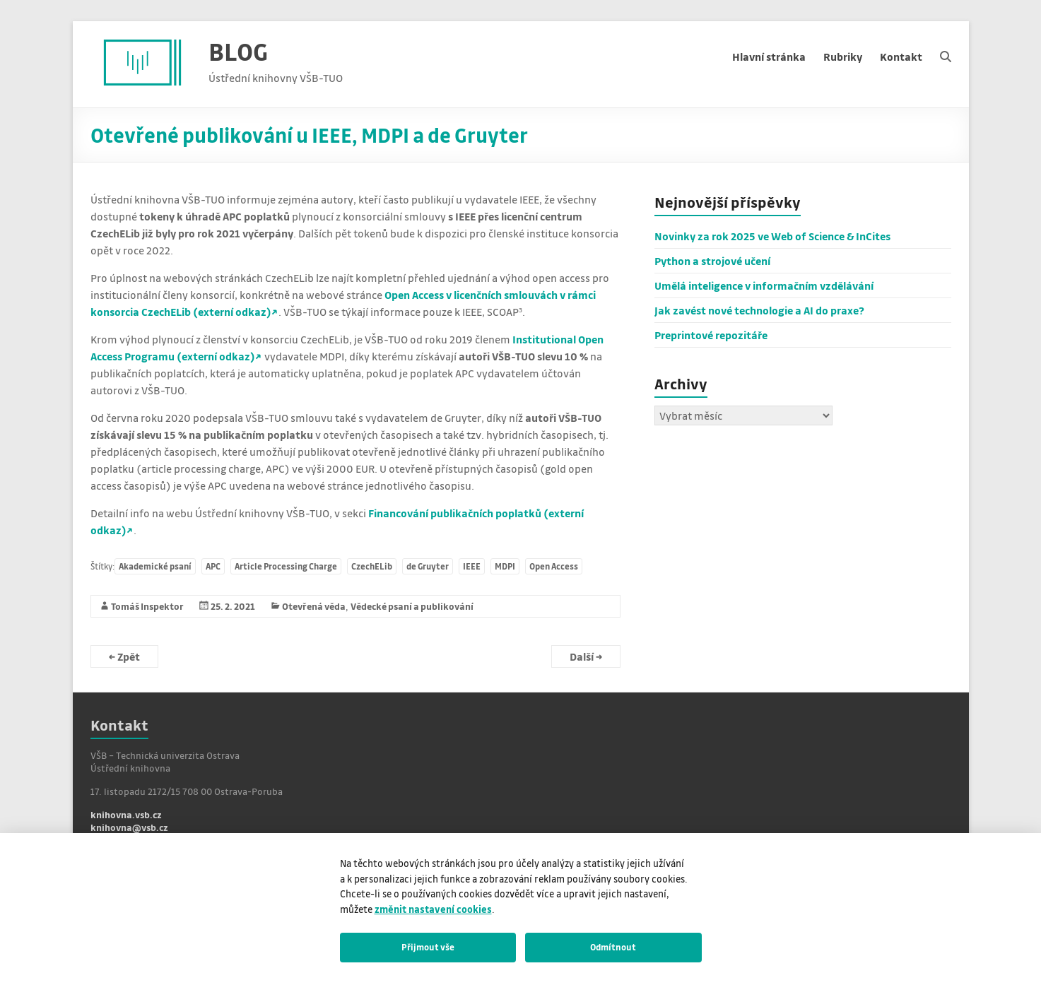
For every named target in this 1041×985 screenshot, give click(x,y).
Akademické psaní (155, 566)
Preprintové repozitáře (710, 335)
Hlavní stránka (769, 56)
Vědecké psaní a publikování (412, 606)
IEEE (472, 566)
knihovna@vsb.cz (129, 827)
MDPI (505, 566)
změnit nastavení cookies (433, 909)
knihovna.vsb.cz (126, 814)
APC (213, 566)
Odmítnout (613, 946)
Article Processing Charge (286, 566)
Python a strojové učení (712, 261)
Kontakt (901, 56)
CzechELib (371, 566)
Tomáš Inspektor (147, 606)
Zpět (124, 656)
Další (586, 656)
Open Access (553, 566)
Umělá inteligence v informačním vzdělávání (764, 285)
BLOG (238, 51)
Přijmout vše (427, 946)
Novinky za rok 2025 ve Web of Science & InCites (772, 236)
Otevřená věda (314, 606)
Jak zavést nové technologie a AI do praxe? (759, 310)
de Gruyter (427, 566)
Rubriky (842, 56)
